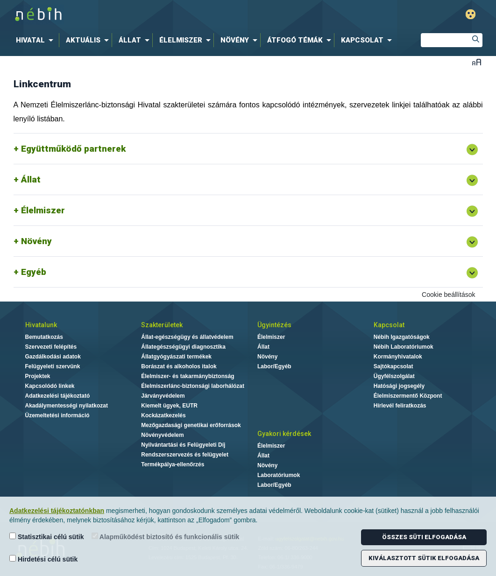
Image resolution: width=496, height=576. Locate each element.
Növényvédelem (162, 435)
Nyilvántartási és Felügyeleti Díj (183, 445)
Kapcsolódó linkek (50, 386)
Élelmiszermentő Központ (408, 396)
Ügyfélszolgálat (394, 376)
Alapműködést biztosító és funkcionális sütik (166, 537)
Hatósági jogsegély (399, 386)
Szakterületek (162, 325)
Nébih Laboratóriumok (403, 347)
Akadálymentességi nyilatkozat (66, 405)
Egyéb (33, 272)
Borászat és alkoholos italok (178, 366)
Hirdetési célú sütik (43, 559)
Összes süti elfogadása (424, 537)
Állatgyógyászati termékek (176, 356)
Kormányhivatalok (398, 356)
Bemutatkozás (44, 337)
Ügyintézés (274, 325)
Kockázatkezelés (163, 415)
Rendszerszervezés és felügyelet (184, 454)
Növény (36, 241)
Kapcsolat (389, 325)
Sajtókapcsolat (393, 366)
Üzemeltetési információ (57, 415)
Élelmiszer (43, 210)
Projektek (37, 376)
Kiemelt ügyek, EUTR (169, 405)
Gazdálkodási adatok (53, 356)
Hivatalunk (41, 325)
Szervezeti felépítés (51, 347)
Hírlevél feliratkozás (400, 405)
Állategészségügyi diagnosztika (183, 347)
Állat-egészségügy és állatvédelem (187, 337)
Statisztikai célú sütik (46, 537)
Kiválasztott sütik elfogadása (423, 558)
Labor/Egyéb (274, 366)
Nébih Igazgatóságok (402, 337)
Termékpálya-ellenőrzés (172, 464)
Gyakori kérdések (284, 433)
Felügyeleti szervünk (52, 366)
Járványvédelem (162, 396)
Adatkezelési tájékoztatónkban (56, 510)
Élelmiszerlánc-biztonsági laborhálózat (192, 386)
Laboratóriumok (278, 475)
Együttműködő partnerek (73, 148)
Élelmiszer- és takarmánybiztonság (187, 376)
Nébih (148, 15)
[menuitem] (36, 40)
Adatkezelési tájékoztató (57, 396)
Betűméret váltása (476, 62)
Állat (31, 179)
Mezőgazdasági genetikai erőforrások (191, 425)
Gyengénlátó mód (470, 14)
